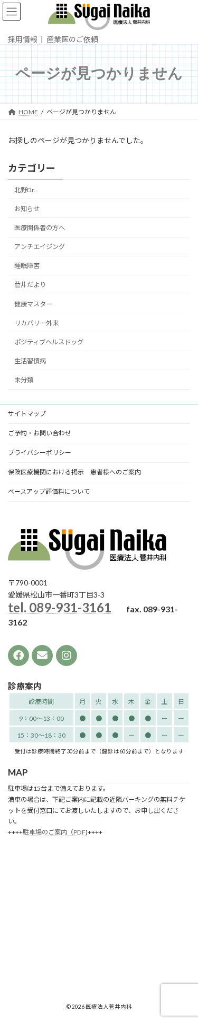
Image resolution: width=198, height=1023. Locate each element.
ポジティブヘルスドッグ (48, 342)
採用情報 (22, 39)
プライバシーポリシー (39, 452)
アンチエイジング (39, 247)
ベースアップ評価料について (49, 491)
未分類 (23, 380)
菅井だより (30, 285)
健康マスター (33, 303)
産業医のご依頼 (72, 39)
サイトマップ (27, 414)
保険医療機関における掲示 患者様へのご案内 (74, 472)
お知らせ (27, 209)
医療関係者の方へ (39, 228)
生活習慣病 (30, 361)
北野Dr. (24, 190)
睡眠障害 (27, 266)
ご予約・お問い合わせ (39, 433)
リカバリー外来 (36, 322)
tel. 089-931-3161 (59, 607)
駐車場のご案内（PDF (54, 833)
